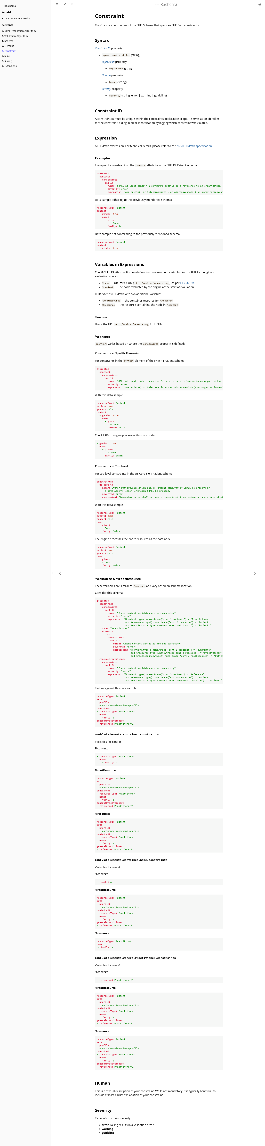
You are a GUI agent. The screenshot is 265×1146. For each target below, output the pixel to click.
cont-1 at (127, 734)
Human (106, 75)
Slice (6, 56)
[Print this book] (259, 4)
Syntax (102, 40)
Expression (108, 62)
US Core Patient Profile (16, 18)
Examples (102, 158)
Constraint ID (102, 48)
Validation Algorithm (15, 36)
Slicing (7, 61)
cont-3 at (135, 958)
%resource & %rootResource (118, 579)
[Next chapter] (254, 573)
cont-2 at (131, 860)
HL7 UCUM (187, 283)
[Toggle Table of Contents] (57, 4)
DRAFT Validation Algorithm (19, 30)
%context (102, 336)
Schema (7, 41)
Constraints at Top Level (111, 466)
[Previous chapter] (60, 573)
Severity (106, 89)
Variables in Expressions (119, 264)
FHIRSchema (9, 5)
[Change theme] (65, 4)
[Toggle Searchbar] (72, 4)
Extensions (9, 66)
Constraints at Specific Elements (117, 353)
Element (8, 45)
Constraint (9, 51)
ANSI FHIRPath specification (194, 146)
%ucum (101, 317)
